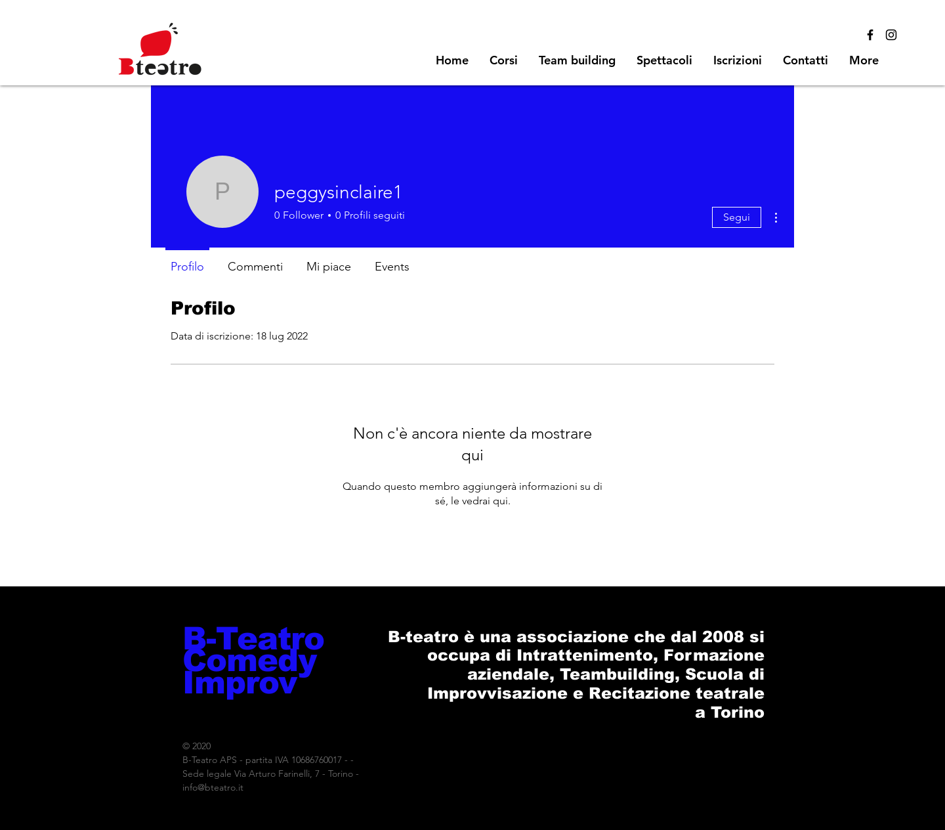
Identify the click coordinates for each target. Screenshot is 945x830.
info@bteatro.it (212, 787)
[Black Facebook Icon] (870, 35)
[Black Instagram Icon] (891, 35)
